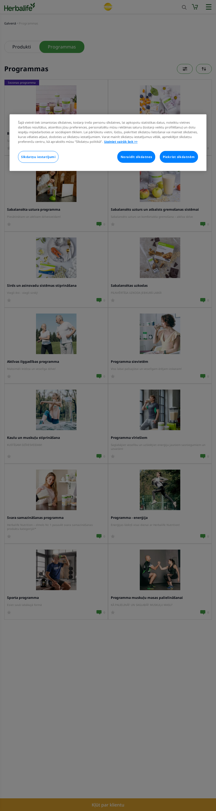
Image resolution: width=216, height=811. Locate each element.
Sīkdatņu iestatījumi (38, 157)
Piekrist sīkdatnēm (179, 157)
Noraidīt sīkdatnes (136, 157)
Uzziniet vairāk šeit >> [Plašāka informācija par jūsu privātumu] (121, 141)
